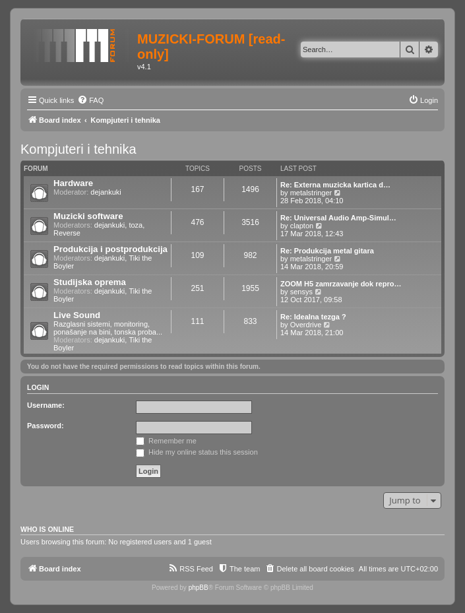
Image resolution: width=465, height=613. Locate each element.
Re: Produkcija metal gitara (327, 251)
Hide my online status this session (197, 452)
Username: (46, 405)
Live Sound (76, 315)
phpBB (198, 587)
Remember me (166, 441)
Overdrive (306, 325)
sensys (301, 292)
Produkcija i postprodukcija (110, 249)
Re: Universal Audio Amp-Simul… (338, 218)
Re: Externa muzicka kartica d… (335, 185)
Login (38, 387)
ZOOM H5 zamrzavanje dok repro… (340, 284)
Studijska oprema (89, 282)
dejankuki (105, 192)
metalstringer (311, 193)
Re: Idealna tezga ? (313, 317)
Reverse (66, 233)
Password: (45, 426)
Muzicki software (88, 216)
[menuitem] (90, 100)
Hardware (73, 183)
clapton (301, 226)
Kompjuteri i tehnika (78, 149)
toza (135, 225)
